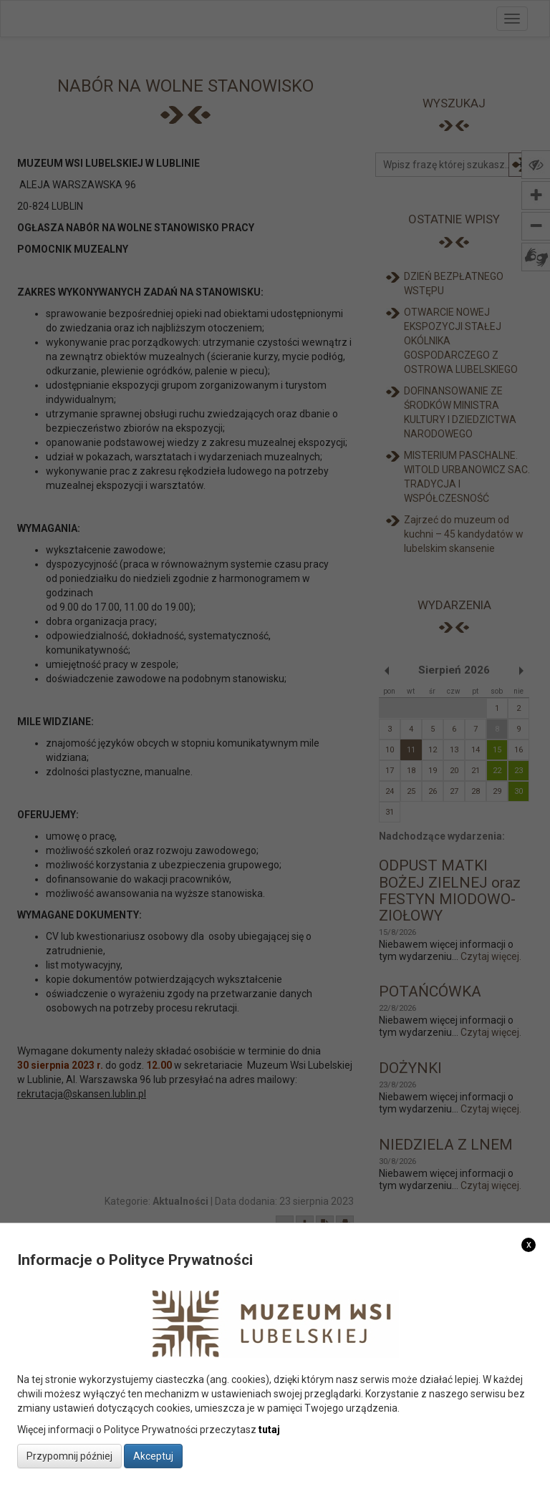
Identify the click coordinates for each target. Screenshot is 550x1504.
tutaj (269, 1429)
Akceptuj (153, 1456)
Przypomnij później (69, 1456)
